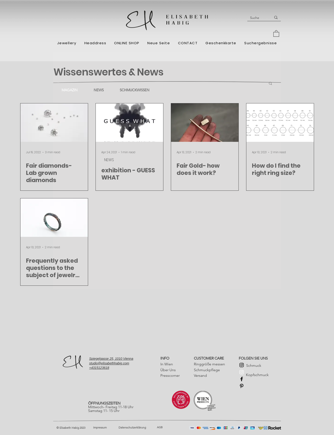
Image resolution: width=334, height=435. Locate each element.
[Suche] (255, 18)
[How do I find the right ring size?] (280, 122)
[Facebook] (242, 379)
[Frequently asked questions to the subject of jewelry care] (54, 217)
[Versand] (209, 375)
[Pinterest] (242, 386)
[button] (276, 33)
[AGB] (172, 427)
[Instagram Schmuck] (242, 365)
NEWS (109, 160)
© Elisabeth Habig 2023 (70, 427)
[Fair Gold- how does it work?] (204, 122)
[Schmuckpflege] (209, 370)
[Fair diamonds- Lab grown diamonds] (54, 122)
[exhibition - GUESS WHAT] (129, 122)
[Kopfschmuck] (262, 375)
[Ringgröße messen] (209, 364)
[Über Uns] (176, 370)
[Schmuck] (262, 365)
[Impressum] (106, 427)
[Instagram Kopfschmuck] (242, 372)
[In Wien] (176, 364)
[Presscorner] (176, 375)
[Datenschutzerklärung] (134, 427)
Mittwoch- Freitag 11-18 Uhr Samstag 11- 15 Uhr (111, 407)
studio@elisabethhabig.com (109, 363)
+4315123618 (99, 368)
